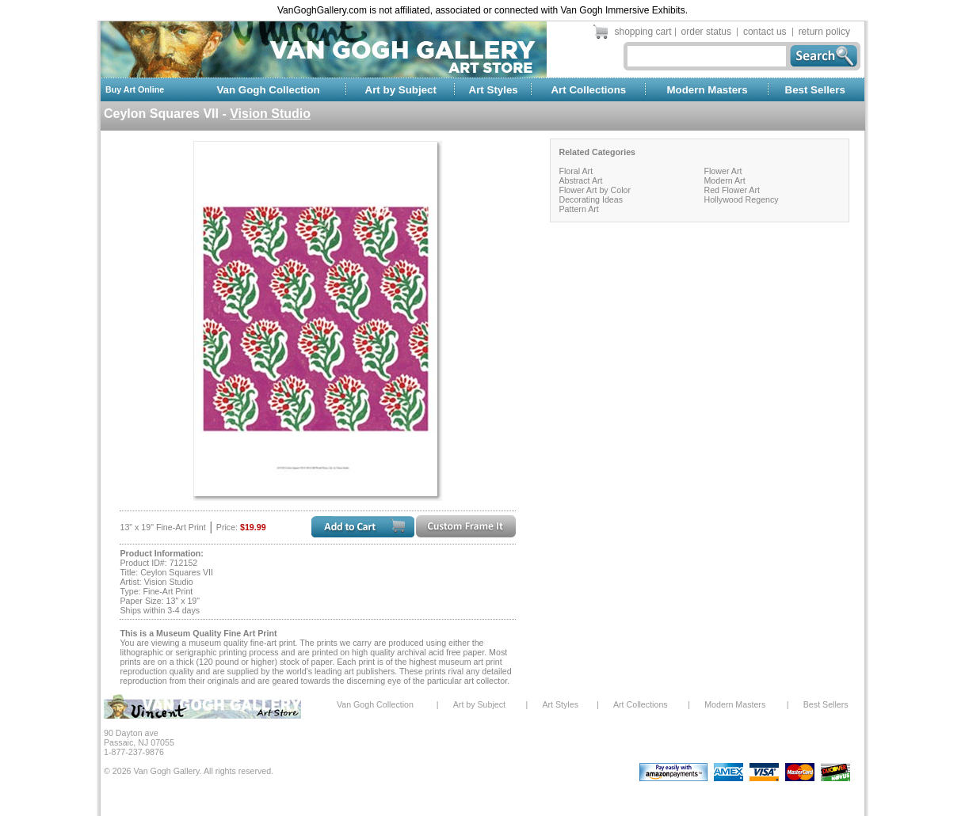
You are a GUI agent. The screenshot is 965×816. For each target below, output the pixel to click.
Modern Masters (706, 90)
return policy (824, 31)
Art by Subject (401, 90)
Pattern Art (578, 209)
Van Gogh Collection (267, 90)
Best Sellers (815, 90)
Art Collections (588, 90)
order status (706, 31)
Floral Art (576, 171)
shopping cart (643, 31)
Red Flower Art (731, 190)
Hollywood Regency (741, 199)
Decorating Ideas (591, 199)
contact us (765, 31)
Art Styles (493, 90)
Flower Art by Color (595, 190)
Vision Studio (270, 113)
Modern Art (724, 180)
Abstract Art (580, 180)
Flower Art (723, 171)
